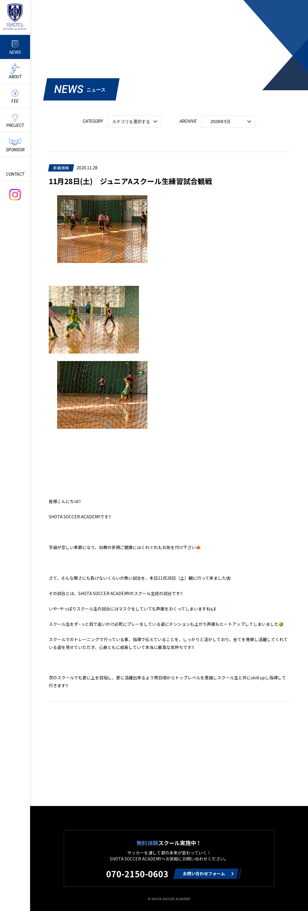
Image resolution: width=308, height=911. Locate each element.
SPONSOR (15, 149)
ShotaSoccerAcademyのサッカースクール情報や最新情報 (15, 16)
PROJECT (15, 125)
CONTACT (15, 174)
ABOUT (15, 76)
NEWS (15, 52)
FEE (15, 101)
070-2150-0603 (137, 874)
